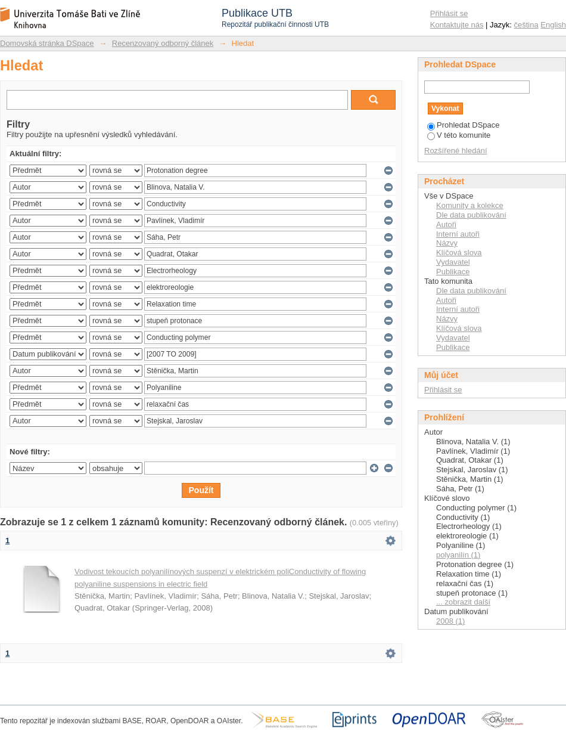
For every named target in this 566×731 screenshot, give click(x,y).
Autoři (446, 224)
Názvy (447, 242)
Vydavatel (453, 262)
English (553, 24)
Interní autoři (458, 234)
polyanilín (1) (458, 554)
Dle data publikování (471, 214)
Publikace (452, 271)
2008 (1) (450, 621)
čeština (526, 24)
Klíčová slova (459, 252)
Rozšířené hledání (455, 150)
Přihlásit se (449, 13)
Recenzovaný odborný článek (163, 43)
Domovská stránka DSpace (47, 43)
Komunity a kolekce (469, 205)
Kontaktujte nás (457, 24)
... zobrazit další (463, 601)
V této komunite (458, 135)
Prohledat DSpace (463, 124)
